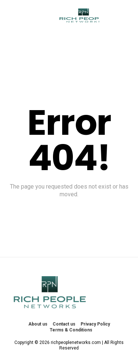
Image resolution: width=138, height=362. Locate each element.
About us (37, 324)
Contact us (64, 324)
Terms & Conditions (71, 330)
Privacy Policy (95, 324)
